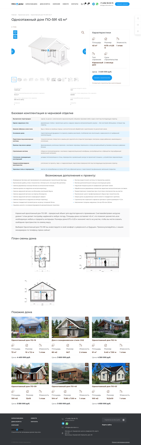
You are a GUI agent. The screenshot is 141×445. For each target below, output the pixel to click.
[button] (12, 51)
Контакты (74, 4)
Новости (66, 4)
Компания (56, 4)
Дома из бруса (45, 4)
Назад (13, 27)
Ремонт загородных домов (121, 442)
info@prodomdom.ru (106, 5)
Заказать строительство (102, 78)
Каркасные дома (31, 4)
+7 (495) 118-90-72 (106, 3)
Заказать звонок (122, 4)
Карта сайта (107, 425)
